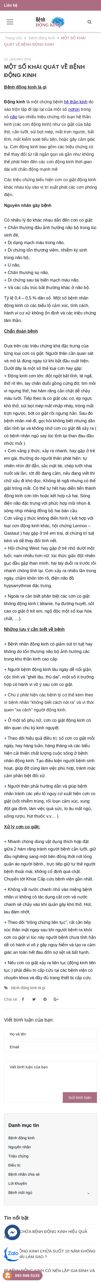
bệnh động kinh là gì (28, 988)
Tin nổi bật (16, 1218)
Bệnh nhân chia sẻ (24, 1174)
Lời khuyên (17, 1183)
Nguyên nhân (19, 1147)
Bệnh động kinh (21, 1138)
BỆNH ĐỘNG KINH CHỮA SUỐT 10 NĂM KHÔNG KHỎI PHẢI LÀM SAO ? (50, 1254)
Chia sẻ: (11, 999)
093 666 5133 (27, 1275)
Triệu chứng (18, 1156)
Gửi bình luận (79, 1097)
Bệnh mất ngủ (20, 1192)
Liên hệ (10, 5)
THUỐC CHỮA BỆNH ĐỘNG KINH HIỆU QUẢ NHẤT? (45, 1234)
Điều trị (14, 1165)
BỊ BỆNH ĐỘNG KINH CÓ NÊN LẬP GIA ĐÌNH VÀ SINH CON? (49, 1273)
